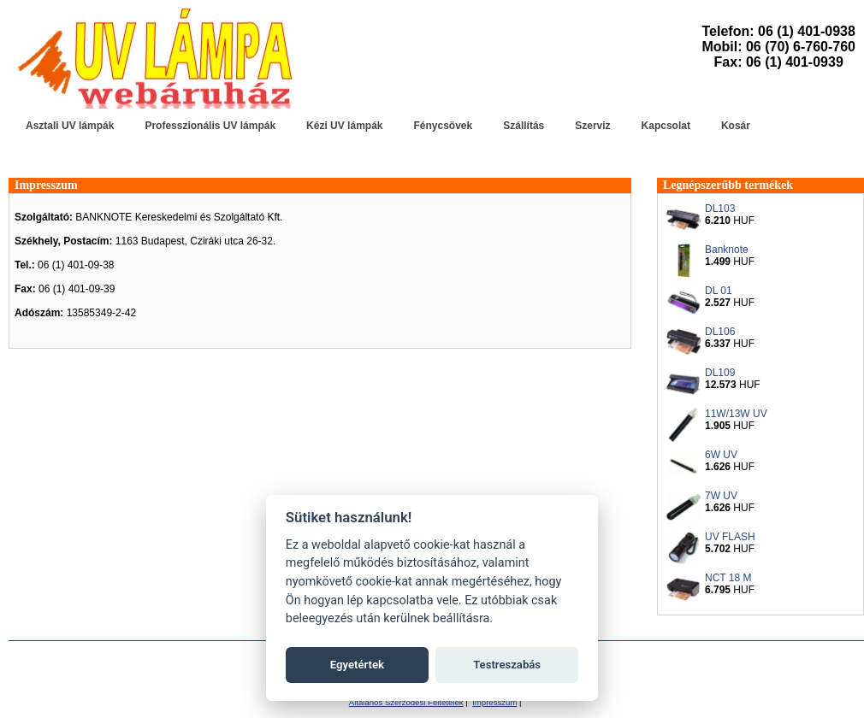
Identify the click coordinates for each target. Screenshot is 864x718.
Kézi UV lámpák (344, 126)
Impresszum (46, 185)
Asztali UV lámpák (70, 126)
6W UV (721, 455)
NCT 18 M (728, 578)
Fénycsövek (442, 126)
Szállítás (523, 126)
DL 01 (718, 291)
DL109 (720, 373)
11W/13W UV (736, 414)
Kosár (735, 126)
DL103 (720, 209)
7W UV (721, 496)
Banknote (727, 250)
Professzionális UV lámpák (210, 126)
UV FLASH (730, 537)
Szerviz (592, 126)
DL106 (720, 332)
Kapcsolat (666, 126)
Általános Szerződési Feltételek (406, 702)
